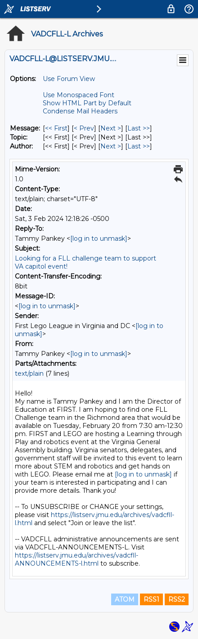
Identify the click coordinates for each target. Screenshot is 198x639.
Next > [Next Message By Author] (110, 146)
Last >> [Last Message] (138, 128)
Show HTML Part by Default (87, 103)
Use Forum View (69, 79)
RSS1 (151, 599)
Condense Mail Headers (80, 111)
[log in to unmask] (98, 238)
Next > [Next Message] (110, 128)
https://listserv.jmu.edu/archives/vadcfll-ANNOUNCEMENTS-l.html (76, 559)
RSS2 (176, 599)
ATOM (125, 599)
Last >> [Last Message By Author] (138, 146)
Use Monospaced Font (78, 95)
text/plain (29, 373)
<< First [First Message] (56, 128)
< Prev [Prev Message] (84, 128)
